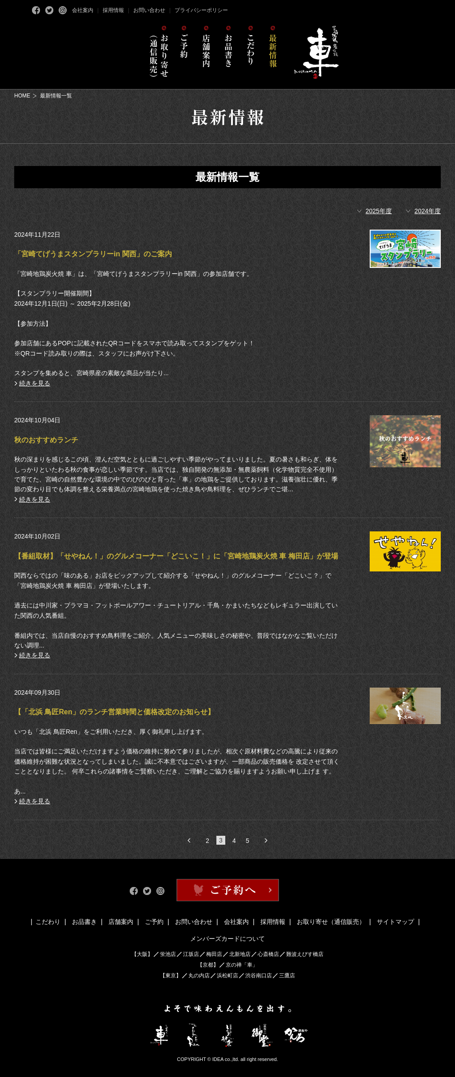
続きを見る (34, 383)
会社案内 (82, 10)
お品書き (84, 921)
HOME (22, 96)
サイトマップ (395, 921)
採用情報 (113, 10)
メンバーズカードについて (227, 938)
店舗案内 (120, 921)
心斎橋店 (268, 954)
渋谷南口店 (258, 975)
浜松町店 (227, 975)
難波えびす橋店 (304, 954)
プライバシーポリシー (201, 10)
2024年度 (428, 211)
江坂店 (191, 954)
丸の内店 (199, 975)
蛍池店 (168, 954)
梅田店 (214, 954)
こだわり (48, 921)
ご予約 (154, 921)
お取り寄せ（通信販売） (331, 921)
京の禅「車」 (242, 965)
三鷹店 (287, 975)
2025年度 (379, 211)
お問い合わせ (149, 10)
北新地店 (240, 954)
